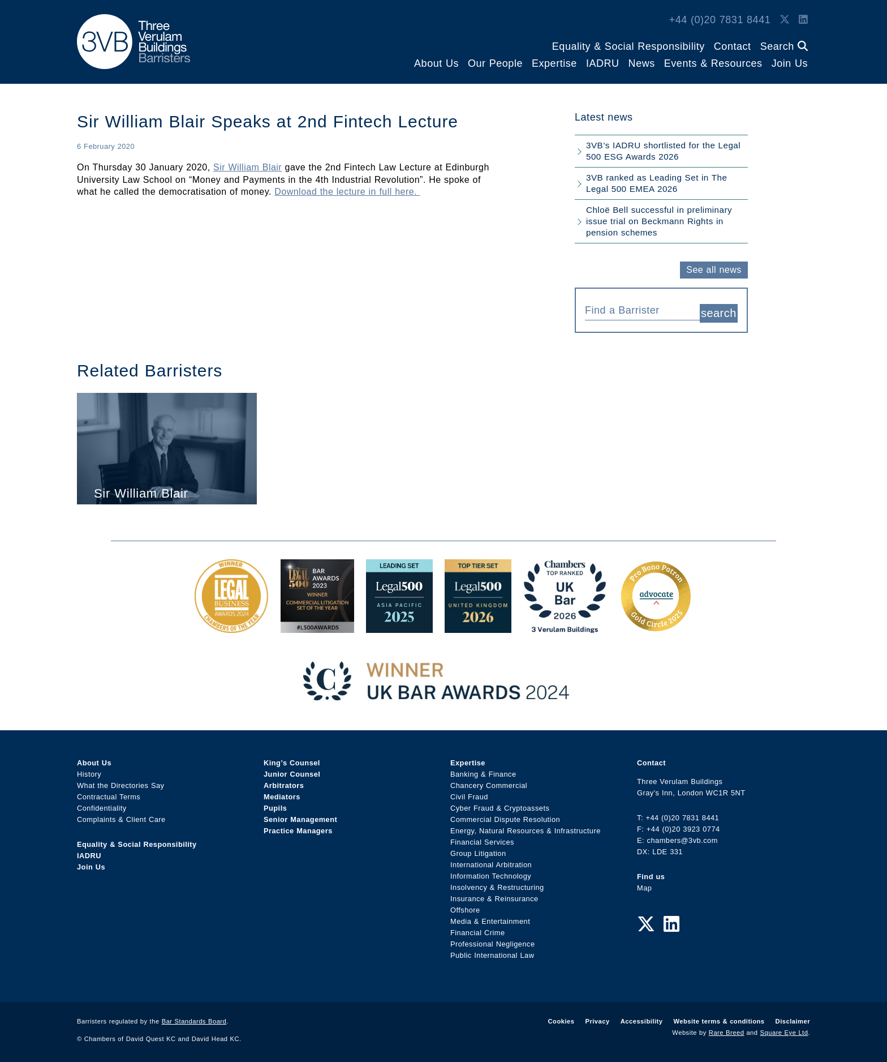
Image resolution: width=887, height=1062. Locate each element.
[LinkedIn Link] (803, 19)
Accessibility (642, 1019)
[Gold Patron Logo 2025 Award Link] (655, 625)
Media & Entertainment (490, 919)
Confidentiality (102, 806)
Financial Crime (477, 930)
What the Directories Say (121, 783)
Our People (495, 63)
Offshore (465, 907)
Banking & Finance (483, 772)
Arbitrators (284, 783)
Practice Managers (298, 828)
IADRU (602, 63)
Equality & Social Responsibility (628, 46)
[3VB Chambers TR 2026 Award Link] (564, 625)
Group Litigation (478, 851)
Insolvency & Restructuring (497, 885)
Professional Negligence (492, 941)
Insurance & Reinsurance (494, 896)
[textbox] (638, 310)
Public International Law (492, 953)
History (89, 772)
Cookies (561, 1019)
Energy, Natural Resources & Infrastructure (525, 828)
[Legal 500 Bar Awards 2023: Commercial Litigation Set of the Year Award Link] (317, 625)
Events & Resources (713, 63)
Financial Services (482, 840)
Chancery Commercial (488, 783)
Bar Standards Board (194, 1019)
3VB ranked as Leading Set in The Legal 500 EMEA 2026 (656, 183)
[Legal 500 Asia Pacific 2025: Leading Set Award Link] (399, 625)
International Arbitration (491, 862)
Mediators (282, 794)
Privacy (597, 1019)
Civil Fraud (469, 794)
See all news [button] (713, 270)
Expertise (554, 63)
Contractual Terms (108, 794)
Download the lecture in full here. (347, 191)
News (641, 63)
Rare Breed (726, 1030)
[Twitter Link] (785, 19)
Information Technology (490, 874)
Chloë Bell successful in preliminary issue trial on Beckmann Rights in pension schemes (659, 221)
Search (784, 46)
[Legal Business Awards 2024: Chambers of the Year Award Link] (231, 625)
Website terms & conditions (718, 1019)
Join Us (790, 63)
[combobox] (642, 309)
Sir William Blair (247, 167)
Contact (732, 46)
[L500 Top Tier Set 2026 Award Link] (478, 625)
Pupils (275, 806)
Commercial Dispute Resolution (505, 817)
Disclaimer (793, 1019)
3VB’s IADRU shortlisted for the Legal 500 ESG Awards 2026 (663, 150)
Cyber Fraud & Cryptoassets (499, 806)
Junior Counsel (292, 772)
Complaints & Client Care (121, 817)
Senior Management (300, 817)
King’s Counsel (292, 760)
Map (644, 885)
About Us (436, 63)
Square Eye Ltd (784, 1030)
